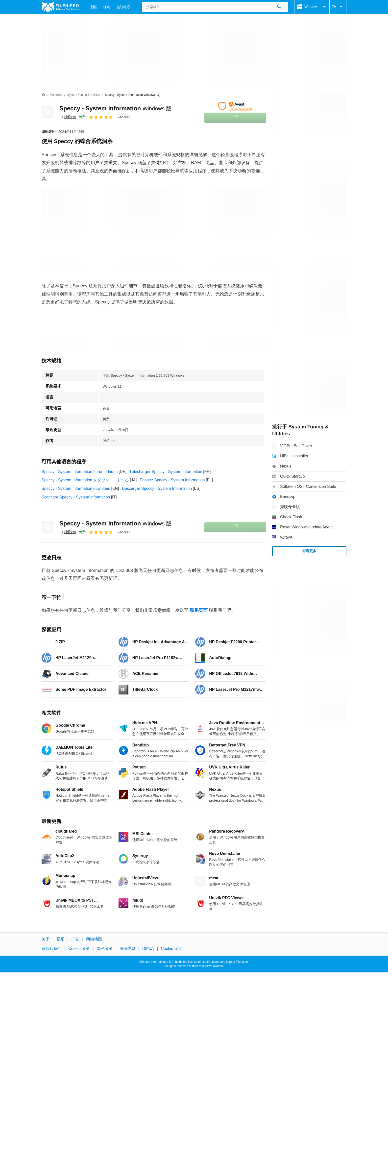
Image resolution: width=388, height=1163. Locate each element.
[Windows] (56, 95)
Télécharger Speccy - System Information (165, 472)
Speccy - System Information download (76, 488)
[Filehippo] (60, 7)
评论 (106, 7)
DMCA (148, 948)
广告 (75, 939)
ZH (338, 7)
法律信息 (127, 948)
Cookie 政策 (79, 948)
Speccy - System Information (115, 108)
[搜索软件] (279, 7)
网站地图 (94, 939)
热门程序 (123, 7)
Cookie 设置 (171, 948)
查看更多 (309, 551)
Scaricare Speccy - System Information (76, 497)
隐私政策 (105, 948)
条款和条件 (51, 948)
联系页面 (199, 610)
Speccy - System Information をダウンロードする (85, 480)
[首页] (44, 95)
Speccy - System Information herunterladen (80, 472)
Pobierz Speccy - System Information (172, 480)
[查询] (215, 7)
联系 (60, 939)
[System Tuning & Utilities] (83, 95)
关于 (45, 939)
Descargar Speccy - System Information (157, 488)
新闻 (94, 7)
